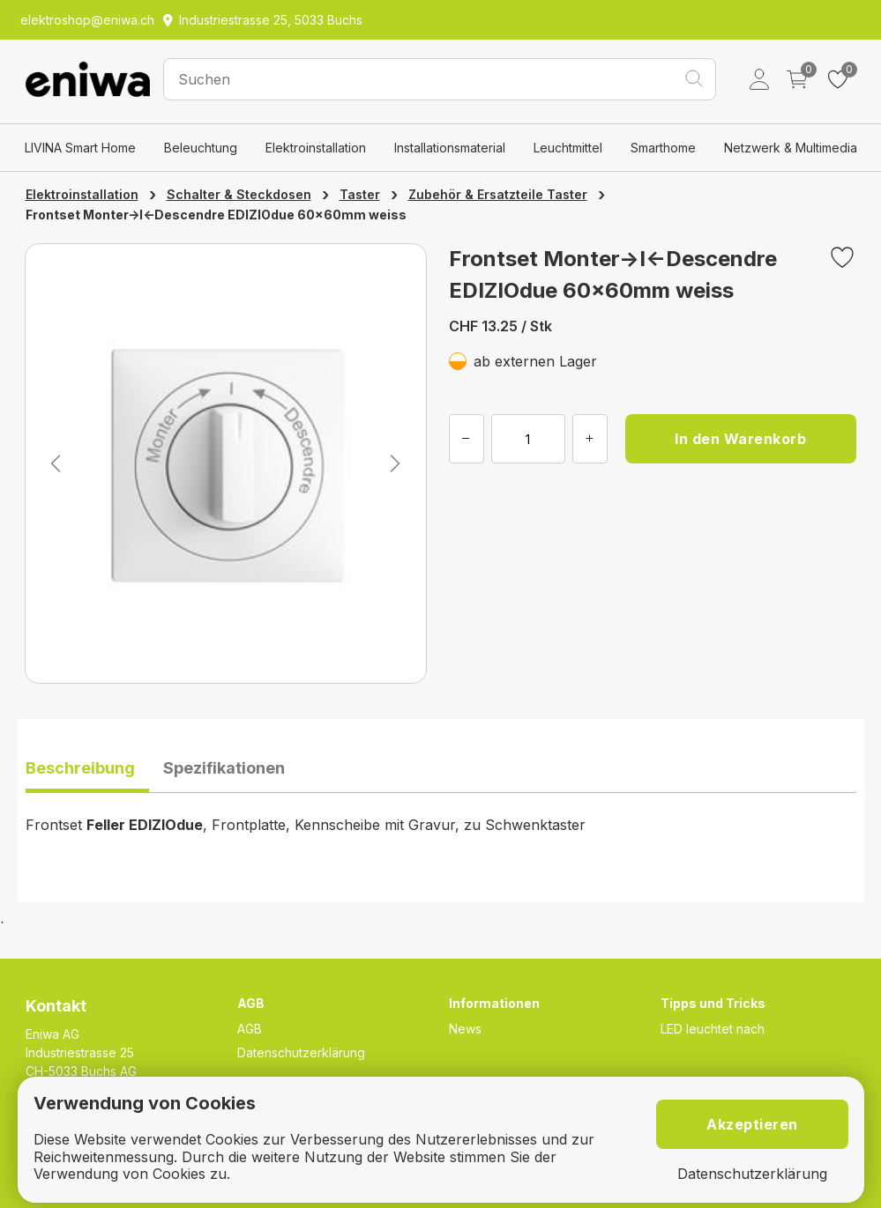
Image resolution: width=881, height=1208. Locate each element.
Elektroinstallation (315, 147)
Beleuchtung (200, 147)
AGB (249, 1028)
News (465, 1028)
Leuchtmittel (568, 147)
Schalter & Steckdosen (239, 194)
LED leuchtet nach (713, 1028)
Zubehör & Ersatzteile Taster (497, 194)
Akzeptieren (752, 1124)
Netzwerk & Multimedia (790, 147)
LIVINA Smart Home (80, 147)
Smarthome (663, 147)
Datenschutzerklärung (301, 1052)
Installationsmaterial (449, 147)
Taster (360, 194)
